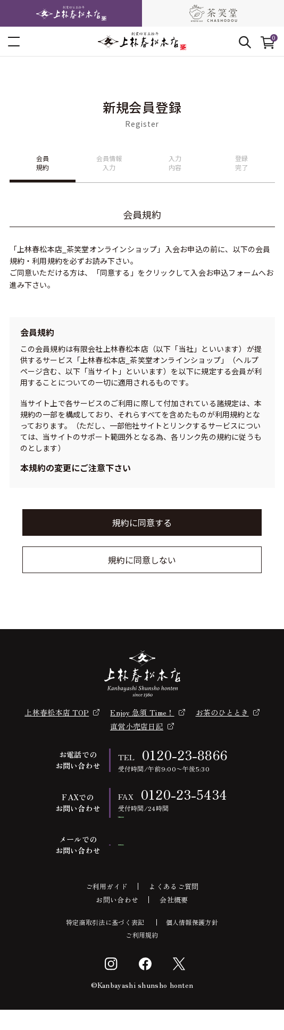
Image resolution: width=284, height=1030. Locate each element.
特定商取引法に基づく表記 (105, 942)
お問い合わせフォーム (173, 865)
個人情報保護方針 (192, 942)
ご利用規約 (142, 955)
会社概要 (174, 919)
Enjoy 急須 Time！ (142, 712)
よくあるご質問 (173, 906)
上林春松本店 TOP (56, 712)
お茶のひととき (222, 712)
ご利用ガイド (107, 906)
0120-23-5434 (184, 794)
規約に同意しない (142, 559)
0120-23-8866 (185, 754)
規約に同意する (142, 522)
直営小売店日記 (136, 726)
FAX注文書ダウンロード (174, 827)
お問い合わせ (117, 919)
